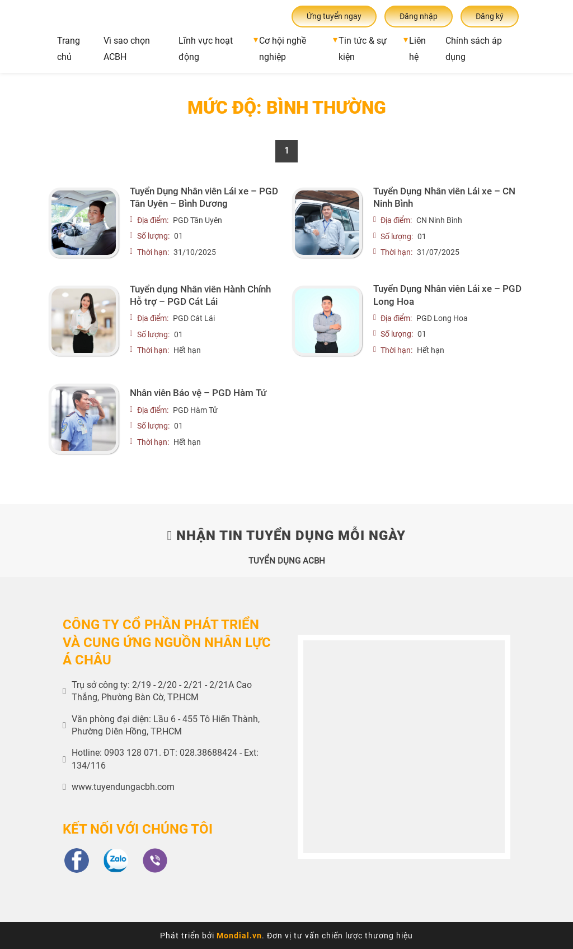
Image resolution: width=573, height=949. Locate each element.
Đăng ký (490, 16)
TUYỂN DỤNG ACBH (286, 561)
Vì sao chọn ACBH (127, 48)
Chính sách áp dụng (473, 48)
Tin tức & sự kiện (363, 48)
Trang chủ (68, 48)
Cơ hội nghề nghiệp (282, 48)
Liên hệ (417, 48)
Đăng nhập (419, 16)
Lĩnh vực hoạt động (206, 48)
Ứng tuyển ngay (334, 16)
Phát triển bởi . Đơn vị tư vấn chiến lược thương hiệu (286, 935)
